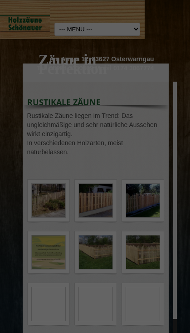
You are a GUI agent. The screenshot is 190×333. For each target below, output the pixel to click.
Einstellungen (42, 150)
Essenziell (20, 174)
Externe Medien (163, 178)
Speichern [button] (95, 253)
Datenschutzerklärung (37, 142)
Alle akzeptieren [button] (95, 217)
